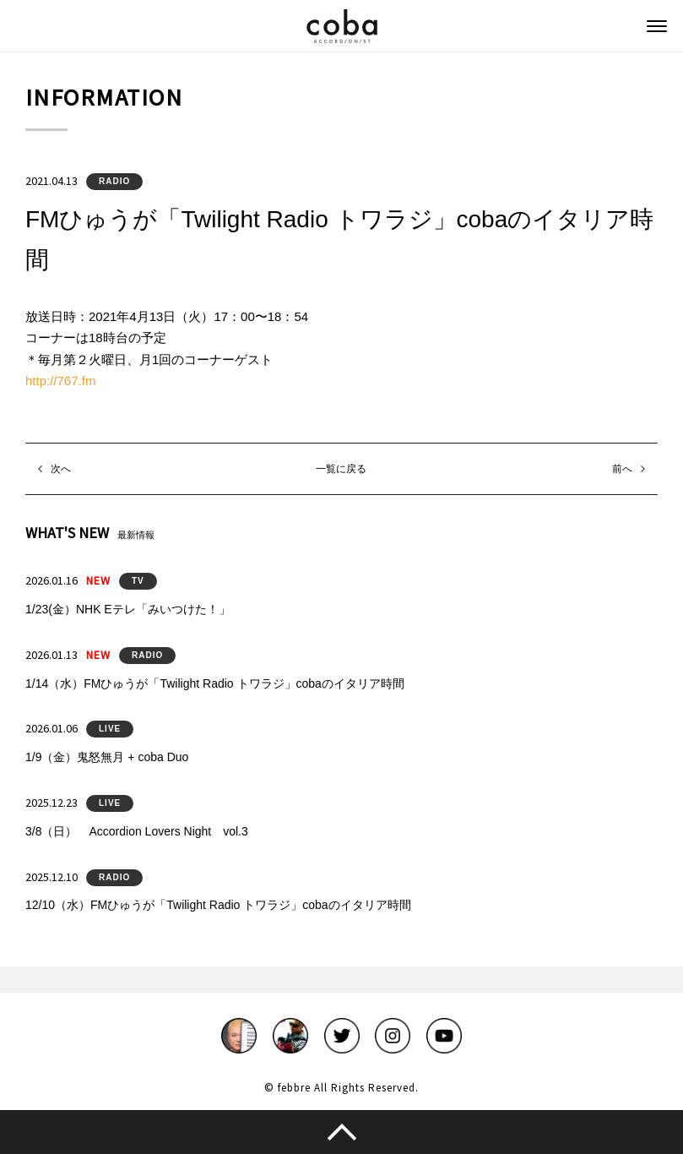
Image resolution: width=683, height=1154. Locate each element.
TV (138, 580)
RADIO (114, 181)
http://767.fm (60, 380)
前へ (622, 469)
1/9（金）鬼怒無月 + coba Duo (106, 757)
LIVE (110, 728)
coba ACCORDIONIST (341, 26)
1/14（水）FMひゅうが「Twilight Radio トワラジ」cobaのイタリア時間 (214, 683)
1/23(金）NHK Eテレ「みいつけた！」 (127, 609)
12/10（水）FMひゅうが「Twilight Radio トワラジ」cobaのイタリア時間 (218, 905)
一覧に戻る (341, 469)
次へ (61, 469)
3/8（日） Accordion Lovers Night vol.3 (136, 831)
